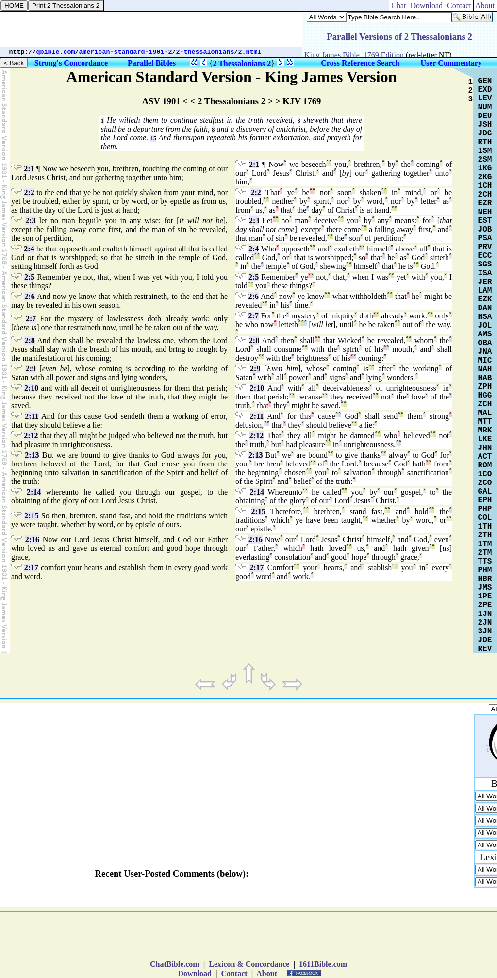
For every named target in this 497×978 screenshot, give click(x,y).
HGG (485, 395)
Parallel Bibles (152, 63)
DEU (485, 116)
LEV (485, 98)
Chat (398, 5)
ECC (485, 255)
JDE (485, 640)
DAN (485, 308)
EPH (485, 500)
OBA (485, 343)
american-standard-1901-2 (125, 52)
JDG (485, 133)
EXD (485, 89)
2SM (485, 159)
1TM (485, 544)
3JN (485, 631)
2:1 (29, 169)
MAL (485, 413)
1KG (485, 168)
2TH (485, 535)
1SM (485, 151)
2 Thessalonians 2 (242, 63)
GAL (485, 491)
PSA (485, 238)
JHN (485, 448)
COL (485, 518)
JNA (485, 352)
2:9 (30, 369)
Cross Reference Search (360, 63)
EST (485, 220)
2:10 (31, 388)
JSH (485, 124)
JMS (485, 587)
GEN (485, 81)
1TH (485, 526)
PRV (485, 247)
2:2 (29, 192)
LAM (485, 290)
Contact (459, 5)
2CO (485, 483)
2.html (250, 52)
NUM (485, 107)
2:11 (31, 416)
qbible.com (55, 52)
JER (485, 282)
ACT (485, 456)
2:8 (29, 340)
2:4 (29, 249)
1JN (485, 614)
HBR (485, 579)
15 (153, 138)
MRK (485, 430)
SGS (485, 264)
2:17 (31, 568)
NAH (485, 369)
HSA (485, 317)
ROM (485, 465)
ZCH (485, 404)
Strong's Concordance (71, 63)
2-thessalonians (205, 52)
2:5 (29, 277)
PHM (485, 570)
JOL (485, 325)
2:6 (29, 296)
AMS (485, 334)
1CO (485, 474)
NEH (485, 212)
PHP (485, 509)
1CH (485, 186)
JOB (485, 229)
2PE (485, 605)
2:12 (31, 435)
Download (426, 5)
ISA (485, 273)
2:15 (31, 516)
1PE (485, 596)
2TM (485, 552)
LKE (485, 439)
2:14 (34, 492)
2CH (485, 194)
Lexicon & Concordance (249, 964)
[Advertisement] (151, 29)
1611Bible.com (323, 964)
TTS (485, 561)
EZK (485, 299)
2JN (485, 622)
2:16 (32, 539)
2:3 (30, 220)
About (485, 5)
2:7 (31, 319)
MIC (485, 360)
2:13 (32, 455)
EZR (485, 203)
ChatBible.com (174, 964)
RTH (485, 142)
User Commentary (451, 63)
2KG (485, 177)
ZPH (485, 386)
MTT (485, 421)
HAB (485, 378)
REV (485, 649)
